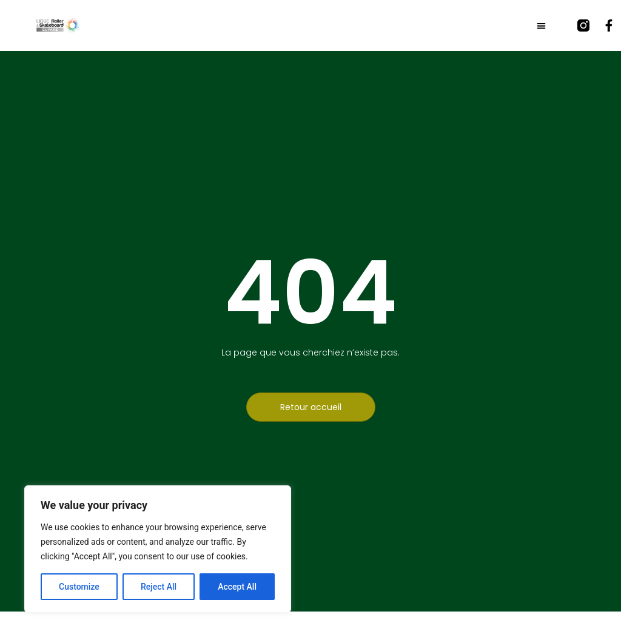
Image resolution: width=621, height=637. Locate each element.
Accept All (237, 587)
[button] (541, 26)
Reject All (158, 587)
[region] (157, 549)
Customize (79, 587)
